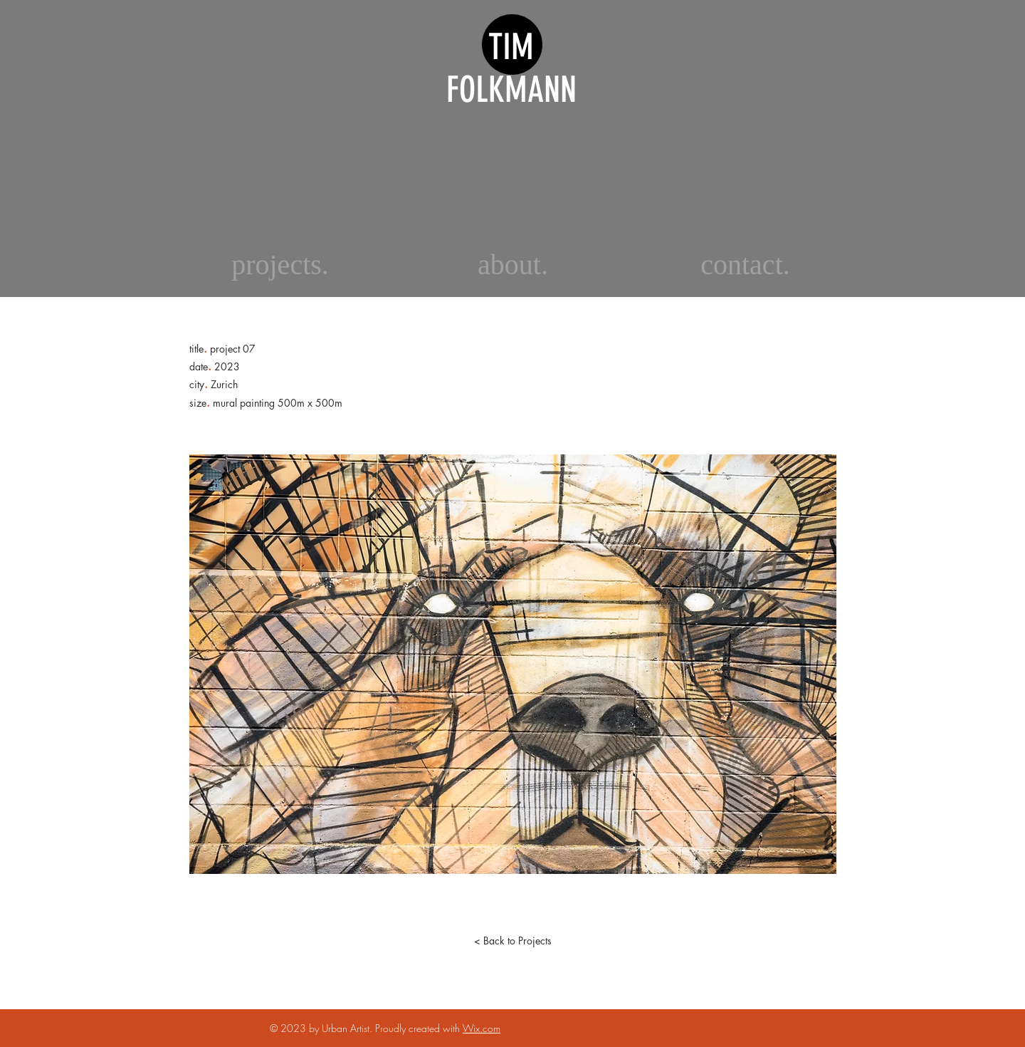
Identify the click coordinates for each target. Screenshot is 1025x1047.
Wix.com (481, 1028)
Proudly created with (419, 1028)
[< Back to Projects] (512, 941)
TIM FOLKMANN (511, 68)
